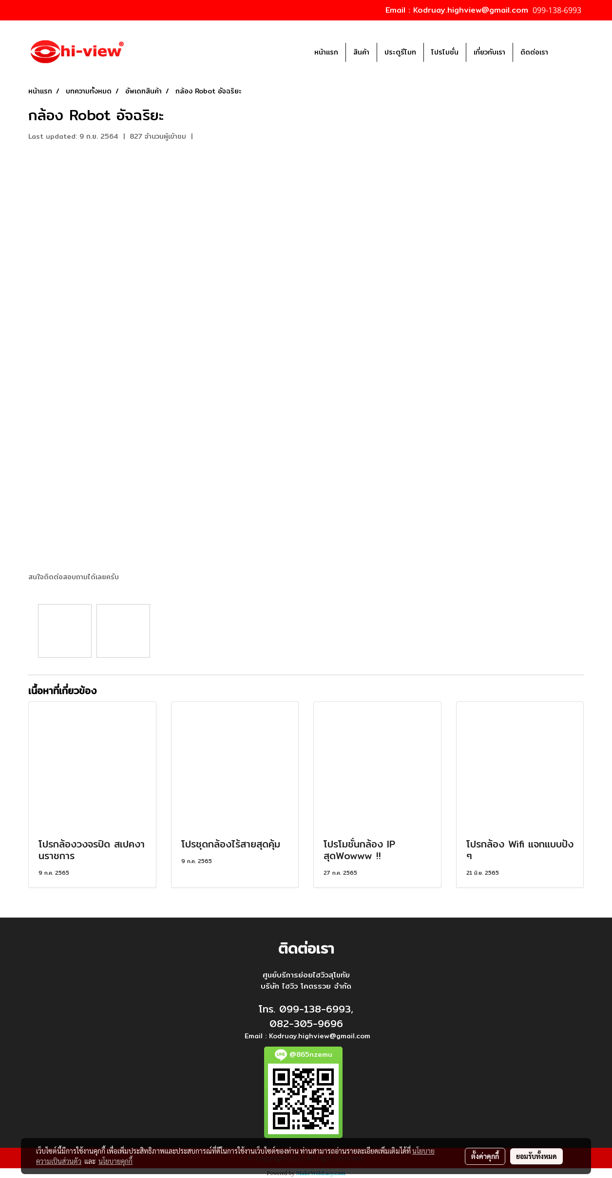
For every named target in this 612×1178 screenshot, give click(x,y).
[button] (570, 52)
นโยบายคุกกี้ (115, 1161)
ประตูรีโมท (400, 52)
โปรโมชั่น (445, 52)
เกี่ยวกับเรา (489, 52)
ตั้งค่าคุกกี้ (485, 1156)
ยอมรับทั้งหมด (536, 1156)
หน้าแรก (326, 52)
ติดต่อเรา (534, 52)
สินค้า (361, 52)
